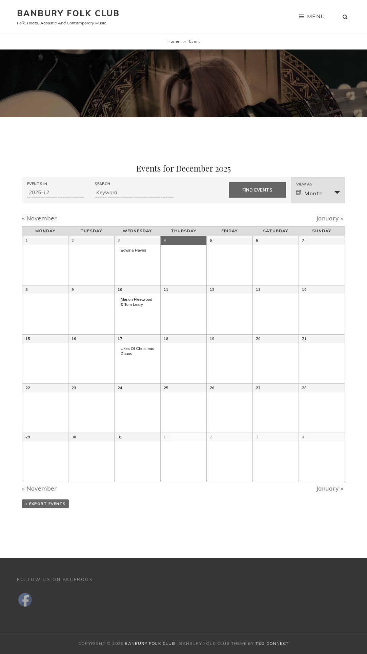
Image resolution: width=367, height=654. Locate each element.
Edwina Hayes (133, 250)
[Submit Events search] (257, 190)
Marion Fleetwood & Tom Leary (136, 301)
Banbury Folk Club (68, 13)
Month (309, 193)
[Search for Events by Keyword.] (134, 192)
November (39, 218)
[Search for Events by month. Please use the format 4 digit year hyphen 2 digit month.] (55, 192)
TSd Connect (272, 643)
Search (102, 184)
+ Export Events (45, 503)
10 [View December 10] (120, 289)
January (329, 218)
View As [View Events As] (304, 184)
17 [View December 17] (120, 338)
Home (173, 41)
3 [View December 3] (119, 240)
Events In (37, 184)
